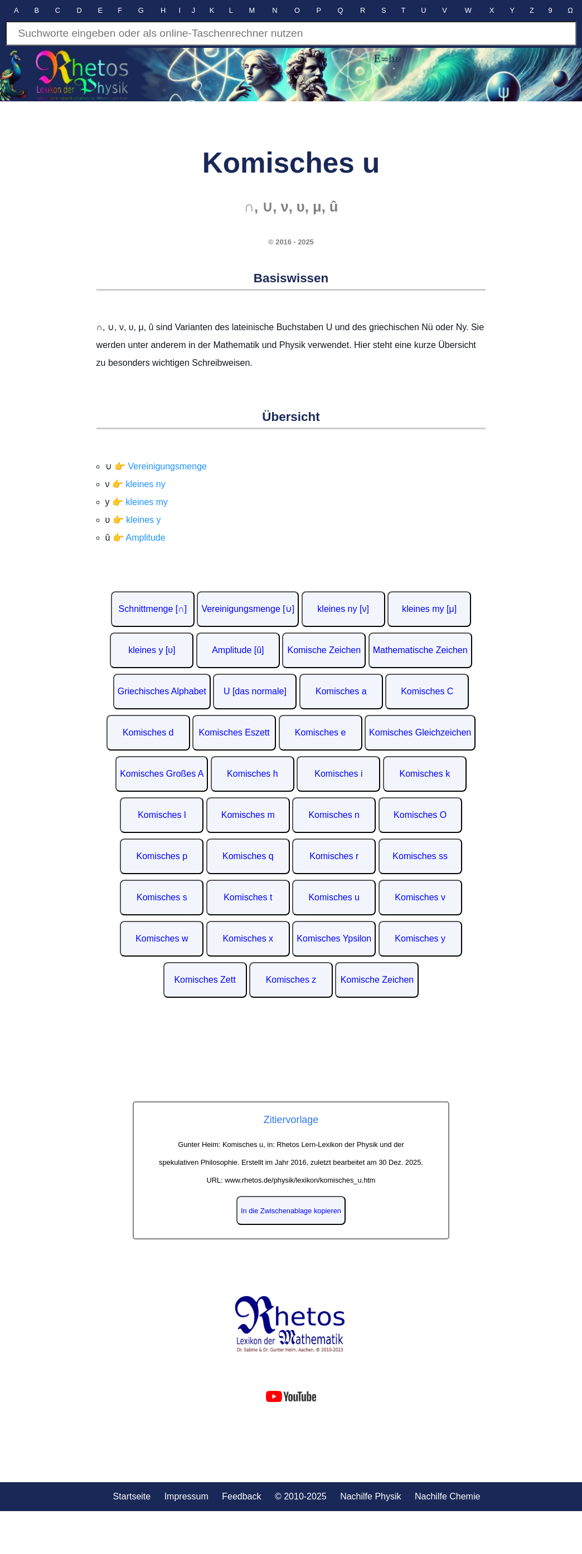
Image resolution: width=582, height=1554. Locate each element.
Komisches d (148, 732)
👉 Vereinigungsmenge (160, 466)
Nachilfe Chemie (447, 1496)
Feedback (241, 1496)
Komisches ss (420, 856)
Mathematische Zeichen (420, 650)
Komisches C (427, 691)
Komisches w (161, 938)
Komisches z (291, 979)
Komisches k (424, 773)
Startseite (132, 1496)
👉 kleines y (137, 519)
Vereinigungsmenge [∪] (247, 609)
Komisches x (247, 938)
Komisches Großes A (161, 773)
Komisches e (320, 732)
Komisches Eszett (234, 732)
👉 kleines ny (139, 484)
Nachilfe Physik (370, 1496)
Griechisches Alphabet (162, 691)
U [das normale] (255, 691)
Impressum (186, 1496)
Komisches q (248, 856)
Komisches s (162, 897)
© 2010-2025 (301, 1496)
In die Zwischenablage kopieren (291, 1211)
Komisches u (334, 897)
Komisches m (248, 815)
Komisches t (248, 897)
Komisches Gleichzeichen (420, 732)
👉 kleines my (140, 502)
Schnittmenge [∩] (153, 609)
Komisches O (420, 815)
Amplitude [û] (238, 650)
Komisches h (252, 773)
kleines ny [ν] (342, 609)
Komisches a (341, 691)
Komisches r (333, 856)
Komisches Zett (204, 979)
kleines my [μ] (429, 609)
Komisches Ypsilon (334, 938)
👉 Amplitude (139, 537)
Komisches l (162, 815)
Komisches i (338, 773)
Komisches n (334, 815)
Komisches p (162, 856)
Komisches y (420, 938)
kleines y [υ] (151, 650)
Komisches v (420, 897)
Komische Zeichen (324, 650)
